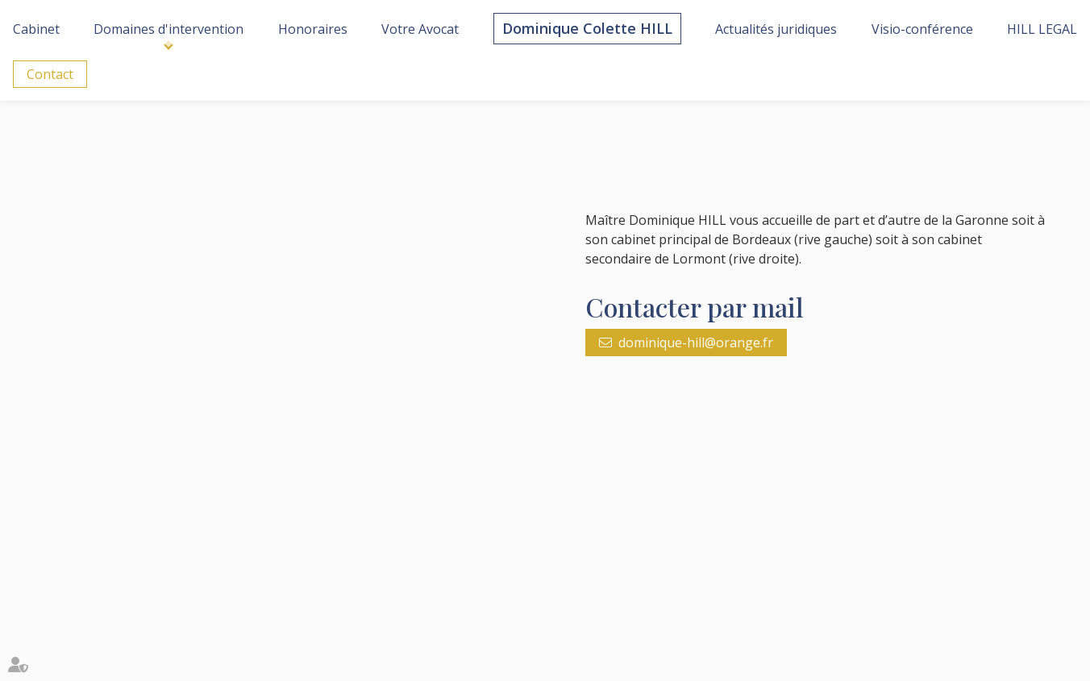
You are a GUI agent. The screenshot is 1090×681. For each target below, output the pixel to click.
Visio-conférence (922, 29)
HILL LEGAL (1042, 29)
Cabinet (36, 29)
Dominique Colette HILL (587, 28)
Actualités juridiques (776, 29)
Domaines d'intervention (168, 29)
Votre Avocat (420, 29)
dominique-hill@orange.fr (695, 342)
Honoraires (312, 29)
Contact (50, 74)
